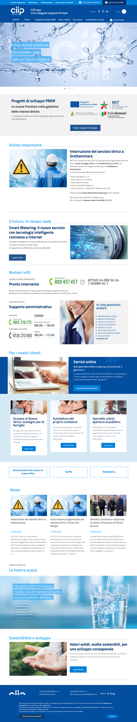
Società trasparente (18, 2)
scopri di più (17, 257)
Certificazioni (33, 2)
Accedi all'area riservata (87, 388)
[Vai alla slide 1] (64, 88)
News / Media (64, 19)
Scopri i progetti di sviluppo (85, 127)
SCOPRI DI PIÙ (102, 338)
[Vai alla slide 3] (69, 88)
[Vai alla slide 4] (72, 88)
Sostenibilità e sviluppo (95, 19)
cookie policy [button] (46, 705)
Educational (78, 19)
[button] (117, 700)
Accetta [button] (112, 716)
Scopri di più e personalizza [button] (31, 716)
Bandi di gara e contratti (64, 2)
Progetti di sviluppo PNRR (45, 19)
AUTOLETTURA (68, 445)
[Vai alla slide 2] (67, 88)
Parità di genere (46, 2)
